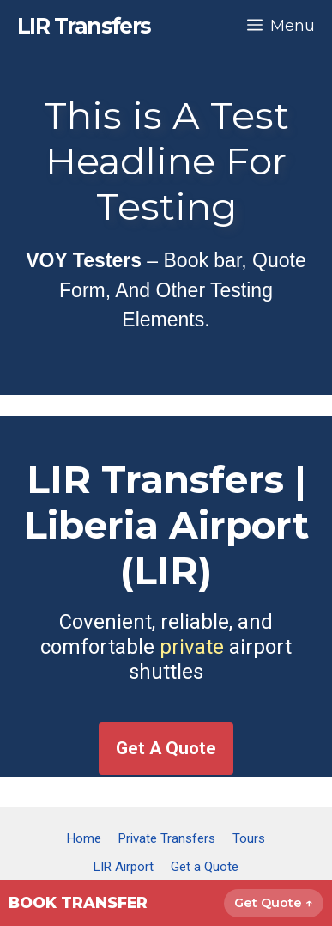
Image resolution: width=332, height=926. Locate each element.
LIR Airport (124, 866)
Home (84, 838)
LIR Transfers (84, 26)
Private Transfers (166, 838)
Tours (248, 838)
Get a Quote (204, 866)
